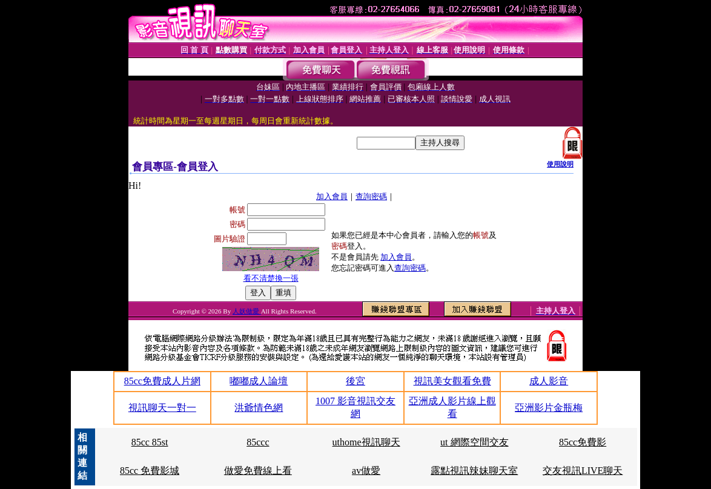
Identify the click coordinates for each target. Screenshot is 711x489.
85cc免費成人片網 (162, 381)
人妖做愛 (247, 311)
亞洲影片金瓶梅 (549, 407)
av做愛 (366, 470)
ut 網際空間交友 (474, 442)
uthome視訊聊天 (366, 442)
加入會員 (332, 196)
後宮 (355, 381)
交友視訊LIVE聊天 (583, 470)
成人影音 (548, 381)
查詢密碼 (371, 196)
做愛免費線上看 (258, 470)
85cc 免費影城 (149, 470)
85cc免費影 (582, 442)
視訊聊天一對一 (162, 407)
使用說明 (560, 164)
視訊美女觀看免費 (452, 381)
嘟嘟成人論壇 (259, 381)
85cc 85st (149, 442)
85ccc (257, 442)
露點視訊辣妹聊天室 (474, 470)
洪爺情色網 (258, 407)
